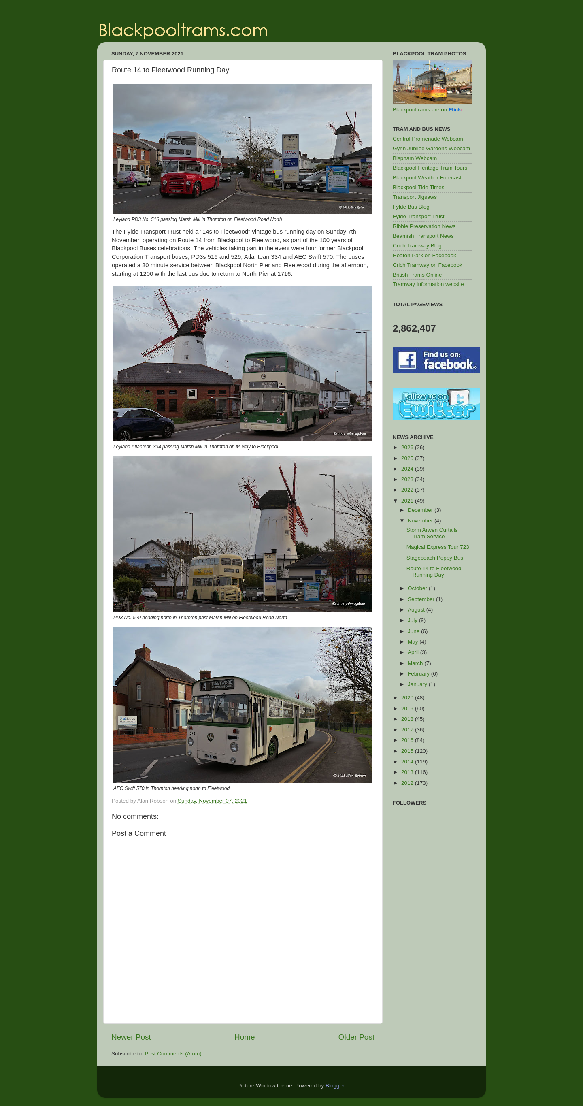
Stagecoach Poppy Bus (434, 558)
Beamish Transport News (423, 236)
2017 (408, 730)
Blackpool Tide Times (419, 187)
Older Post (356, 1037)
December (421, 510)
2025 (408, 458)
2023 (408, 479)
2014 (408, 762)
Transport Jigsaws (415, 197)
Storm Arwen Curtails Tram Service (432, 533)
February (419, 674)
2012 (408, 783)
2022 (408, 490)
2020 (408, 698)
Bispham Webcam (415, 158)
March (416, 663)
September (422, 599)
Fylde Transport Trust (419, 216)
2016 (408, 740)
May (413, 642)
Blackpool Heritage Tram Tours (430, 168)
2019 (408, 708)
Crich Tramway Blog (417, 246)
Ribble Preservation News (424, 226)
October (418, 588)
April (414, 652)
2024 (408, 469)
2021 (408, 501)
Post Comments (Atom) (173, 1054)
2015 (408, 751)
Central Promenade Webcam (428, 139)
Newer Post (131, 1037)
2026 (408, 447)
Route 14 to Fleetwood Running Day (434, 571)
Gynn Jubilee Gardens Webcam (431, 148)
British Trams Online (417, 275)
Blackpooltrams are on (428, 110)
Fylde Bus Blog (411, 207)
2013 (408, 772)
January (418, 684)
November (421, 521)
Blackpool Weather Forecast (427, 178)
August (417, 610)
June (414, 631)
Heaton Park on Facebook (424, 255)
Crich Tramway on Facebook (427, 265)
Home (244, 1037)
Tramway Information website (428, 284)
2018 (408, 719)
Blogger (335, 1086)
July (413, 620)
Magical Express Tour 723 (437, 547)
